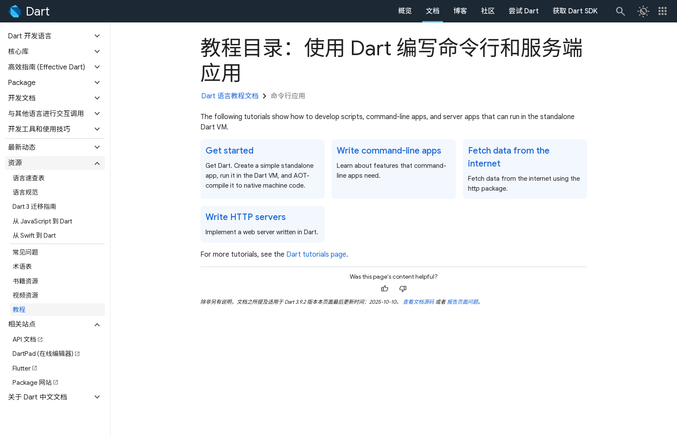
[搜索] (620, 11)
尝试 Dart (524, 11)
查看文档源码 (418, 302)
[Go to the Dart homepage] (28, 11)
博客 (460, 11)
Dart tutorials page (316, 254)
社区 (488, 11)
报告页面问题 (462, 302)
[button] (55, 36)
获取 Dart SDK (575, 11)
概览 (405, 11)
